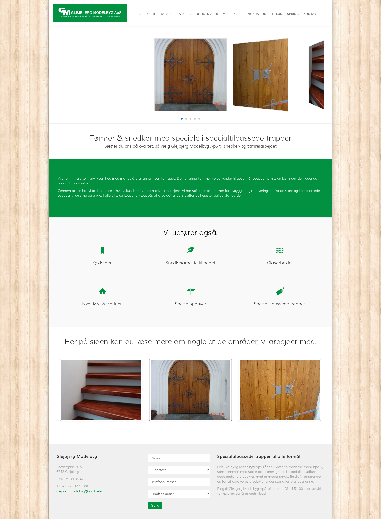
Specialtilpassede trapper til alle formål (258, 456)
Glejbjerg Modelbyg (76, 456)
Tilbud (277, 14)
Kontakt (311, 14)
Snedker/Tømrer (204, 14)
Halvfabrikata (172, 14)
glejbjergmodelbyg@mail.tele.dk (81, 491)
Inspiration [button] (256, 14)
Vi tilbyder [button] (232, 14)
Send (155, 505)
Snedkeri (147, 14)
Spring (293, 14)
